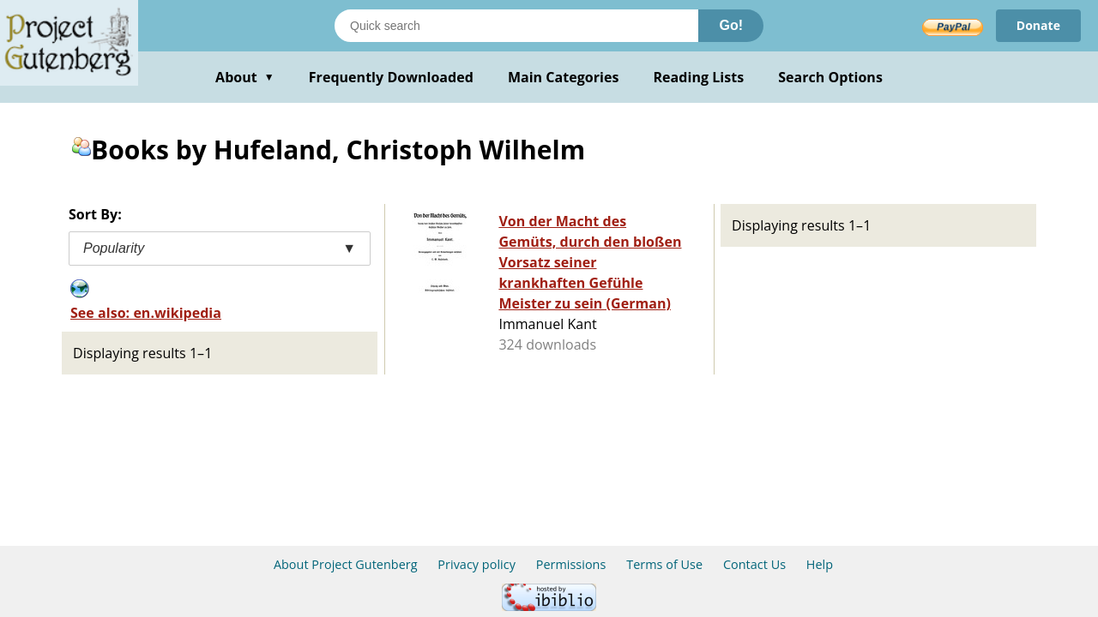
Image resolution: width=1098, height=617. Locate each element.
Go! (731, 25)
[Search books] (516, 25)
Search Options (830, 77)
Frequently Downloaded (391, 77)
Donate (1038, 25)
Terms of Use (664, 564)
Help (819, 564)
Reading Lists (699, 77)
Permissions (571, 564)
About (244, 77)
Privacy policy (476, 564)
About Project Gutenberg (346, 564)
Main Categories (563, 77)
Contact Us (754, 564)
